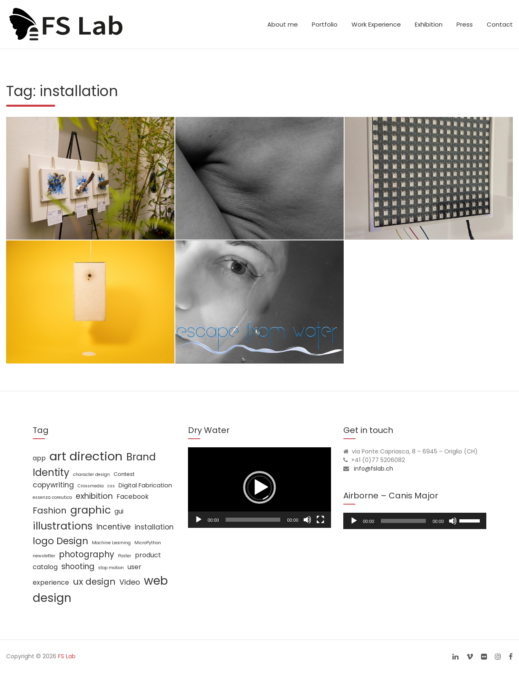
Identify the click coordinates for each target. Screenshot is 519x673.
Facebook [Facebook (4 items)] (132, 496)
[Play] (199, 520)
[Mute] (307, 520)
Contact (500, 24)
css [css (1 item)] (111, 486)
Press (464, 24)
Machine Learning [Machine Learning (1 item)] (111, 543)
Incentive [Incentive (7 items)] (113, 526)
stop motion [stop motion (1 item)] (111, 568)
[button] (259, 487)
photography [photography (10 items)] (86, 554)
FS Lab (67, 656)
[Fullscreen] (320, 520)
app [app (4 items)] (39, 458)
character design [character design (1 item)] (91, 474)
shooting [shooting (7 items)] (77, 566)
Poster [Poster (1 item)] (124, 556)
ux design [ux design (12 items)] (94, 581)
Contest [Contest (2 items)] (124, 474)
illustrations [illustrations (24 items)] (63, 525)
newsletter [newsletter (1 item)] (44, 556)
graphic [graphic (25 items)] (90, 510)
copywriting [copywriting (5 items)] (53, 485)
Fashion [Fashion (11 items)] (50, 510)
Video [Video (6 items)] (129, 582)
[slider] (403, 521)
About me (282, 24)
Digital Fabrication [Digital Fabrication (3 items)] (145, 485)
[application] (259, 487)
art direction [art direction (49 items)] (86, 456)
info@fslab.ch (373, 468)
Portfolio (325, 24)
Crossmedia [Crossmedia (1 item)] (91, 486)
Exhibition (429, 24)
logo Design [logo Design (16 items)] (60, 540)
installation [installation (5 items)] (154, 527)
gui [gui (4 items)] (118, 511)
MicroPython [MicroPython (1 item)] (147, 543)
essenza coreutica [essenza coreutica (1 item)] (52, 497)
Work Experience (376, 24)
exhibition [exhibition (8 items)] (94, 496)
